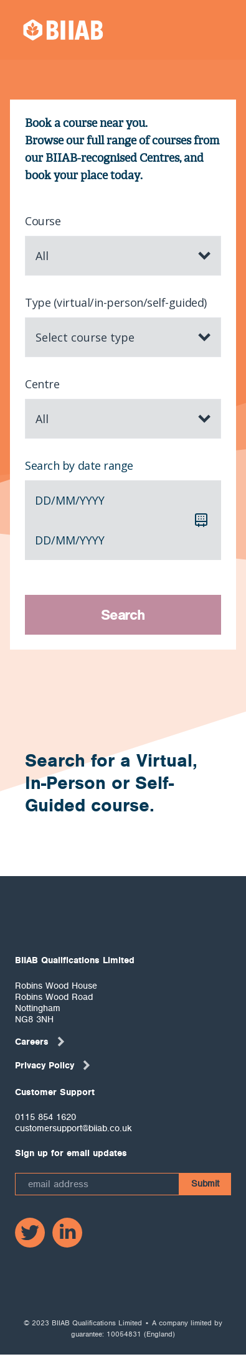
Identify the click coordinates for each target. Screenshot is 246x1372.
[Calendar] (201, 520)
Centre (42, 383)
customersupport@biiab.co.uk (73, 1128)
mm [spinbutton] (65, 500)
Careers (40, 1042)
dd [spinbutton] (43, 500)
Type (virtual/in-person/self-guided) (116, 302)
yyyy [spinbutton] (92, 500)
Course (42, 220)
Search (123, 615)
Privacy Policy (53, 1065)
